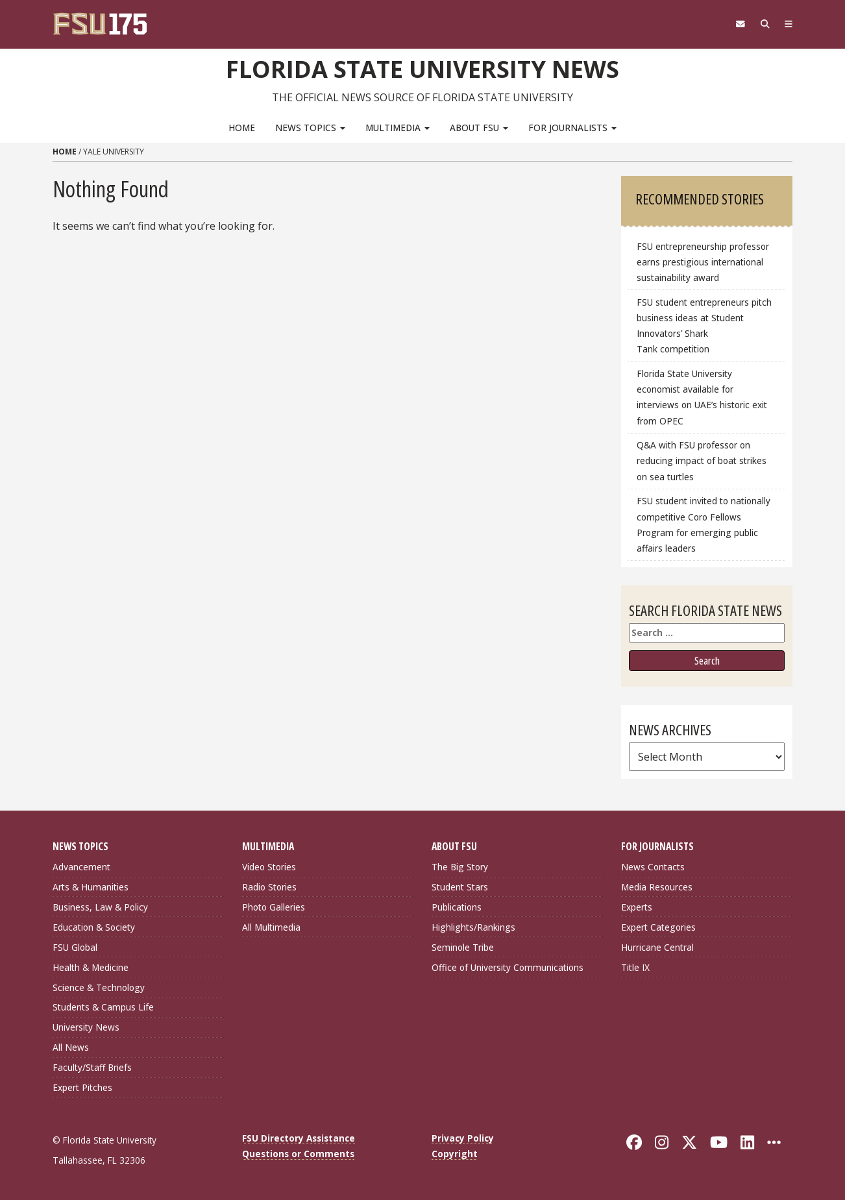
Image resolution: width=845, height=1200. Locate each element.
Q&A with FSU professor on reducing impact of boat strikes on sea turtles (701, 460)
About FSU (479, 127)
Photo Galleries (273, 907)
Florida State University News (423, 68)
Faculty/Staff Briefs (92, 1067)
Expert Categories (658, 926)
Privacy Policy (463, 1138)
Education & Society (94, 926)
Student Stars (460, 887)
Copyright (455, 1153)
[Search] (761, 24)
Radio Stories (269, 887)
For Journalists (572, 127)
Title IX (635, 967)
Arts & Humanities (91, 887)
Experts (636, 907)
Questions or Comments (298, 1153)
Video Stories (269, 867)
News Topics (310, 127)
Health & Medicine (91, 967)
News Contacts (653, 867)
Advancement (81, 867)
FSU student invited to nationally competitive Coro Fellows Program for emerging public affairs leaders (703, 524)
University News (86, 1027)
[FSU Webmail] (735, 24)
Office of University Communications (507, 967)
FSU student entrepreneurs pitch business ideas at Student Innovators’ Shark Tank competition (704, 325)
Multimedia (397, 127)
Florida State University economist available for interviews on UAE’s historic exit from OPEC (702, 396)
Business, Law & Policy (100, 907)
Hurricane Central (657, 946)
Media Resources (656, 887)
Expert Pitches (82, 1087)
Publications (457, 907)
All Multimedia (271, 926)
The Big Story (460, 867)
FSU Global (75, 946)
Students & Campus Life (103, 1007)
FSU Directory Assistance (298, 1138)
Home (241, 127)
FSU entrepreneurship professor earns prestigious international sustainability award (703, 262)
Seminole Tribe (463, 946)
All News (71, 1047)
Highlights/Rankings (473, 926)
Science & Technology (99, 987)
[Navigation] (787, 24)
